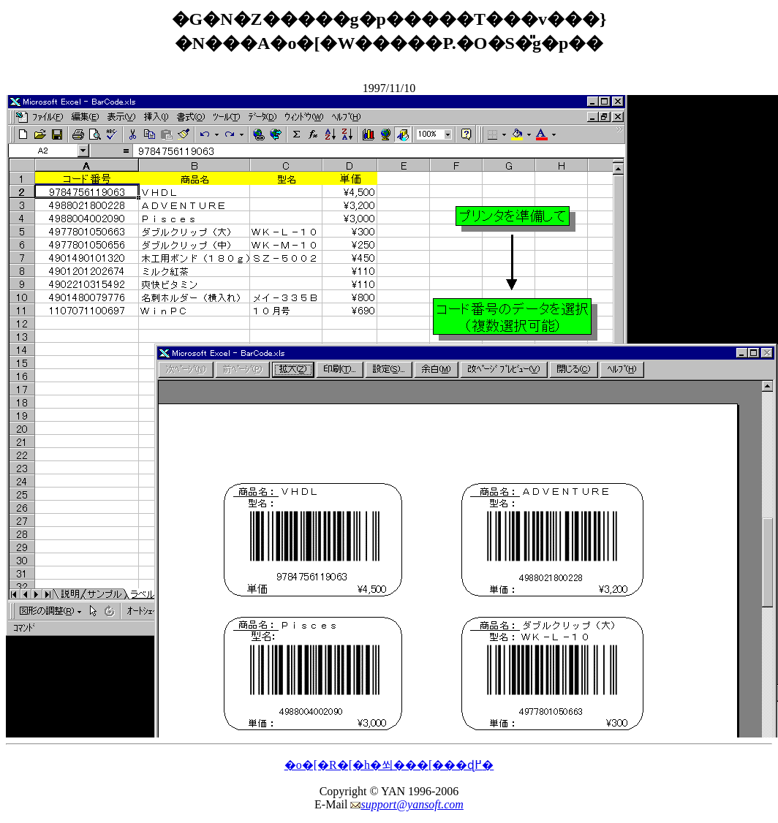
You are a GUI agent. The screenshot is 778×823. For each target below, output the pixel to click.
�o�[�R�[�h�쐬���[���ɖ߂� (389, 765)
